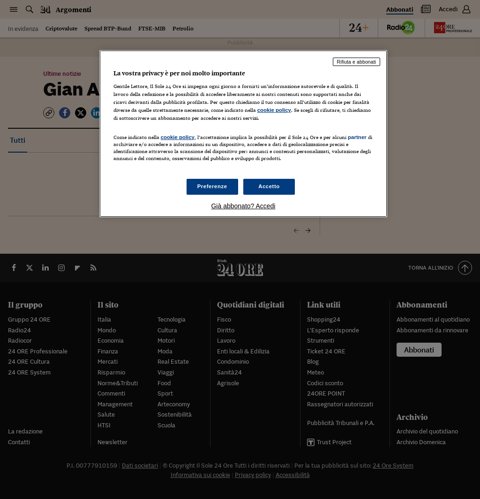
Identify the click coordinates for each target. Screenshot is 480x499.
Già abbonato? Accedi (243, 206)
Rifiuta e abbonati (356, 62)
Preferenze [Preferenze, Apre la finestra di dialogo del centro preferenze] (212, 186)
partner (357, 137)
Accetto (269, 186)
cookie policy (274, 110)
